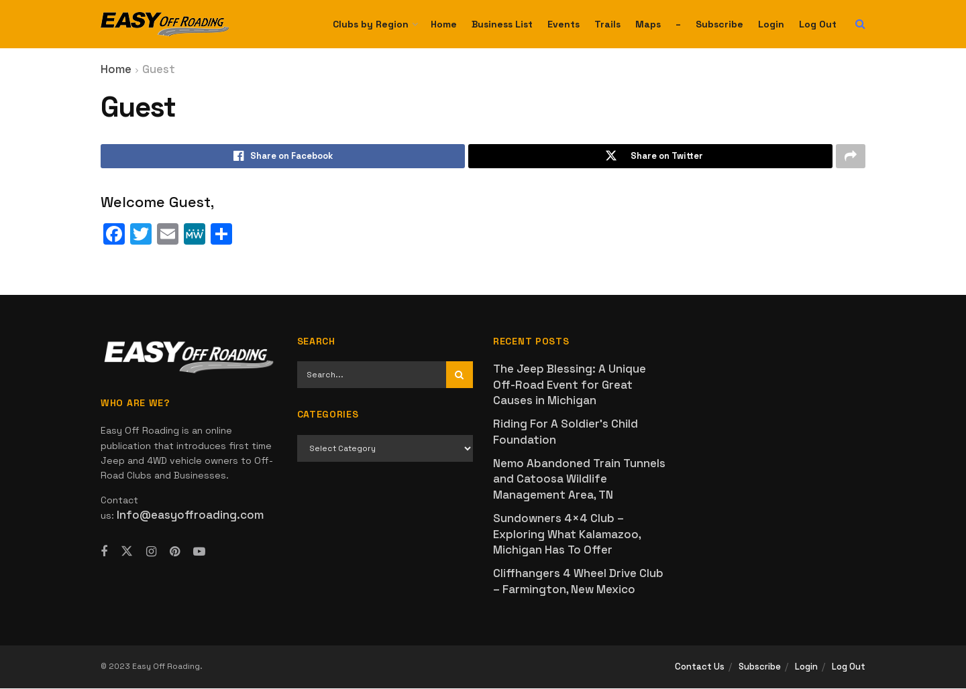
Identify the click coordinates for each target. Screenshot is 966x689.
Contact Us (699, 668)
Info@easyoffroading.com (190, 516)
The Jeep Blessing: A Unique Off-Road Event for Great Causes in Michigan (569, 386)
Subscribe (719, 24)
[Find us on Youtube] (199, 552)
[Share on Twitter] (650, 157)
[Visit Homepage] (165, 24)
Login (771, 24)
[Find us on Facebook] (104, 552)
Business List (502, 24)
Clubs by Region (371, 24)
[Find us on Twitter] (127, 552)
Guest (158, 69)
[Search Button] (860, 24)
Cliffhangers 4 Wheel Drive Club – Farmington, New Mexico (578, 582)
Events (563, 24)
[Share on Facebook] (283, 157)
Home (444, 24)
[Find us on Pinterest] (175, 552)
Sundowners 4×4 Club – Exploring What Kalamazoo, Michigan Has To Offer (567, 535)
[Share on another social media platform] (850, 157)
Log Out (818, 24)
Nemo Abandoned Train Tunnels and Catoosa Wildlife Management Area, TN (579, 480)
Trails (607, 24)
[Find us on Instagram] (151, 552)
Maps (648, 24)
